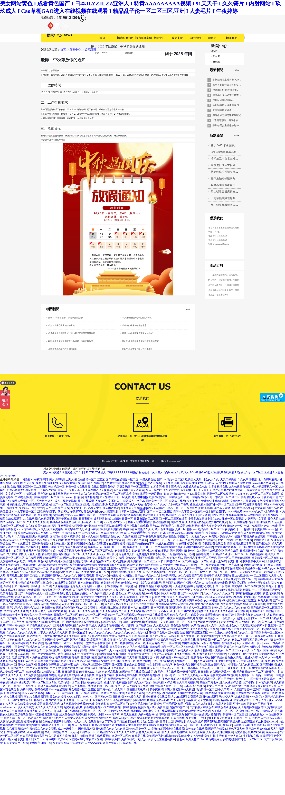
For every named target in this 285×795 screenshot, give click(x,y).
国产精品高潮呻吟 (101, 589)
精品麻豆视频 (139, 710)
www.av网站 (74, 696)
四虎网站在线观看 (92, 682)
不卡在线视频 (35, 625)
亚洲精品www (29, 614)
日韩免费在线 (12, 693)
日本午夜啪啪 (79, 735)
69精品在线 (178, 632)
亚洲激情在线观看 (173, 728)
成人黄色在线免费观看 (72, 714)
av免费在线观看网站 (42, 657)
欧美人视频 (264, 600)
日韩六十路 (102, 575)
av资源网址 (68, 604)
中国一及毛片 (70, 732)
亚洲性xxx (239, 703)
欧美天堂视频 (129, 714)
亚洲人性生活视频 (225, 579)
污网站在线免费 (79, 639)
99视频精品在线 (168, 589)
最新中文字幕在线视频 (223, 675)
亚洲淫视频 (241, 611)
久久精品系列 (81, 589)
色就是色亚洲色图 (208, 621)
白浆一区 (102, 685)
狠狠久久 (235, 664)
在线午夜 (262, 550)
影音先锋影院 (205, 653)
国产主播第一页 (190, 636)
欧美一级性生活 (144, 643)
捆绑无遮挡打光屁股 (199, 586)
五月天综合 (256, 639)
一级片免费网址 (253, 525)
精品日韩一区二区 (206, 689)
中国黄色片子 (20, 646)
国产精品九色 (32, 607)
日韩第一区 (74, 611)
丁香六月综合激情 (166, 579)
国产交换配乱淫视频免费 (256, 646)
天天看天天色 (32, 554)
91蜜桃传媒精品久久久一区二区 (51, 725)
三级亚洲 (24, 629)
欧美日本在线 (25, 661)
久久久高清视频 (247, 479)
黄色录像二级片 (105, 675)
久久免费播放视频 (249, 707)
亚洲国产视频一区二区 (55, 639)
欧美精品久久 (245, 507)
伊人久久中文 (26, 707)
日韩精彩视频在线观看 (248, 593)
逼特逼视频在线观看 (29, 650)
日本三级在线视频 (89, 582)
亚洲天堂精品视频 (264, 689)
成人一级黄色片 (67, 728)
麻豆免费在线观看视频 (204, 614)
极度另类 (150, 671)
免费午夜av (274, 511)
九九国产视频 (272, 490)
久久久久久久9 (146, 618)
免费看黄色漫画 (67, 618)
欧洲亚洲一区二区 (254, 629)
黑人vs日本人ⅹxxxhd (212, 596)
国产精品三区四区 (197, 632)
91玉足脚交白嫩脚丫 (220, 718)
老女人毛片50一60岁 (218, 685)
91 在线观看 (30, 518)
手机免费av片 (186, 650)
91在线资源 (29, 685)
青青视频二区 (15, 575)
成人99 (12, 589)
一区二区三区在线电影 (180, 646)
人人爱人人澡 (161, 625)
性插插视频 (217, 735)
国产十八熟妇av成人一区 (32, 593)
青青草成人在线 (134, 693)
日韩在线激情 (111, 739)
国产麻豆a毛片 (52, 718)
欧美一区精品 (182, 664)
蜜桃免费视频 (48, 675)
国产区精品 (31, 575)
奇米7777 (88, 696)
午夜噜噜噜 (120, 653)
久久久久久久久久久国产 (218, 593)
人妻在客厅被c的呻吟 (73, 650)
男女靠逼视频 (40, 536)
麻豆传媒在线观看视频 (161, 710)
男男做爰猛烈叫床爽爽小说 (245, 582)
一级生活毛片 (141, 582)
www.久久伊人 (257, 511)
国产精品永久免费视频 (140, 685)
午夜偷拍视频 (226, 693)
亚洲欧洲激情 (197, 732)
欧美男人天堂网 (163, 653)
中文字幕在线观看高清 (265, 668)
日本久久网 (120, 639)
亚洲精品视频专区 (241, 700)
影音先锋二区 (57, 621)
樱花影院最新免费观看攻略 (153, 718)
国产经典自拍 (144, 625)
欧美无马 (191, 718)
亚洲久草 (109, 682)
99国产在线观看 (186, 710)
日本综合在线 (40, 604)
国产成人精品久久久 (147, 575)
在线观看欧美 (205, 661)
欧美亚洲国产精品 (264, 653)
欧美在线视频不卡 (53, 721)
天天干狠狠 (133, 657)
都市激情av (228, 643)
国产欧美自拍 (71, 596)
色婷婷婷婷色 (266, 579)
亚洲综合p (269, 572)
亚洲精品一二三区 (185, 661)
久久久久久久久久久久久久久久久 (109, 632)
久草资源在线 (128, 742)
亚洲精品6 (256, 611)
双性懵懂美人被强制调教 (127, 725)
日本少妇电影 (224, 725)
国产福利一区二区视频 (75, 693)
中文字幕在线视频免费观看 (77, 579)
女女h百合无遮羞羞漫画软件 (158, 739)
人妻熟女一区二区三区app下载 (231, 650)
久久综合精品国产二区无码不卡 (150, 611)
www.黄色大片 (133, 696)
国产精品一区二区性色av (21, 618)
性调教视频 (271, 614)
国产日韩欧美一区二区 (250, 671)
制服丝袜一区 (8, 664)
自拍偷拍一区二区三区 (114, 703)
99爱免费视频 (163, 586)
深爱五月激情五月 (120, 636)
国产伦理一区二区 (249, 621)
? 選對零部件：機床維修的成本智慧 (231, 120)
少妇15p (259, 625)
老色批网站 (153, 664)
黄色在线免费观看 (73, 668)
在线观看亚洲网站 (226, 707)
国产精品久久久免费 (16, 611)
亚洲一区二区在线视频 (183, 611)
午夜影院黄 (29, 493)
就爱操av (27, 479)
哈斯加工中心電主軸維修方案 (228, 158)
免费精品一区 (28, 515)
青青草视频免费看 (216, 582)
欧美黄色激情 (8, 593)
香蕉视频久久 (111, 742)
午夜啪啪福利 (227, 614)
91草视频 (268, 611)
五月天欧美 (203, 639)
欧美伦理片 (143, 661)
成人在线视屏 (195, 721)
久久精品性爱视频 (18, 721)
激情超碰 (115, 661)
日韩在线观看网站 (213, 696)
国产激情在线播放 (98, 661)
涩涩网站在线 (57, 593)
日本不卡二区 (52, 693)
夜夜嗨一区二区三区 (235, 714)
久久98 (81, 625)
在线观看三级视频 (124, 589)
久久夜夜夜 (13, 728)
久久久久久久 (232, 607)
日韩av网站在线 (16, 625)
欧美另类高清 (35, 732)
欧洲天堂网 (105, 653)
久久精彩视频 (61, 586)
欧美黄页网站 (61, 742)
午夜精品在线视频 (140, 735)
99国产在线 (252, 710)
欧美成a (216, 710)
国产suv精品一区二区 (12, 522)
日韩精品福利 (158, 646)
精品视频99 (33, 636)
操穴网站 (118, 693)
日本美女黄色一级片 (16, 742)
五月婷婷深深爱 (126, 618)
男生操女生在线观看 (248, 693)
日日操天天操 (70, 671)
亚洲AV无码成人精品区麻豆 (178, 678)
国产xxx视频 (62, 678)
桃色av (180, 739)
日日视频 (117, 696)
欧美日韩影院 (28, 561)
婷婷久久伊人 (232, 646)
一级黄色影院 (188, 671)
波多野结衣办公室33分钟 (146, 721)
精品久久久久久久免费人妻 (46, 646)
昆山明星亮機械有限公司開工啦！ (231, 204)
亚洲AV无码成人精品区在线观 (30, 582)
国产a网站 (249, 682)
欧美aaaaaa (272, 732)
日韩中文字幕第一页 (100, 650)
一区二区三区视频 (233, 710)
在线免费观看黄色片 (67, 657)
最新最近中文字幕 (69, 675)
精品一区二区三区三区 (89, 604)
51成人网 (117, 689)
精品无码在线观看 (32, 693)
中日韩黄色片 (128, 586)
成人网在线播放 (208, 589)
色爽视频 (121, 682)
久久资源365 (258, 725)
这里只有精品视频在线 (94, 636)
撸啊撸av (55, 604)
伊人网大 (230, 696)
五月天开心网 (114, 596)
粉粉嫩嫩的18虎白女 (240, 653)
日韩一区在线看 (78, 632)
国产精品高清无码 (137, 629)
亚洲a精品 (220, 653)
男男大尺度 (118, 629)
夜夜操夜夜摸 (32, 710)
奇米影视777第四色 (122, 575)
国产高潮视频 (268, 664)
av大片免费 (271, 525)
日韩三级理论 (248, 550)
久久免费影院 (31, 675)
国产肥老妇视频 (161, 735)
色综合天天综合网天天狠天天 (87, 586)
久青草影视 (36, 643)
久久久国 (49, 625)
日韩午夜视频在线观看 (156, 696)
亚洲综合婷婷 (220, 700)
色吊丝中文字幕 (188, 589)
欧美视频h (260, 529)
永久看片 (256, 650)
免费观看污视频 (72, 707)
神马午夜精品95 (29, 547)
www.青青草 (112, 714)
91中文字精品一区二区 (25, 511)
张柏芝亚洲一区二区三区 (32, 486)
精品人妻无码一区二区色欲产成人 (32, 500)
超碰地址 (242, 618)
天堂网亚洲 (86, 600)
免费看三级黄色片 (101, 693)
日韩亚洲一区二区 (40, 586)
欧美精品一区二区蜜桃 (265, 557)
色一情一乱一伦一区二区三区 (21, 579)
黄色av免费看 (234, 596)
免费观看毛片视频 (109, 625)
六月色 (110, 593)
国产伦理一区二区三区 (248, 739)
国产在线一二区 (39, 568)
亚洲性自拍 (87, 675)
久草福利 (22, 653)
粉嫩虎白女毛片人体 (190, 693)
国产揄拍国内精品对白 (190, 582)
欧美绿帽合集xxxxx (174, 725)
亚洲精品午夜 (261, 540)
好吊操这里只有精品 (19, 504)
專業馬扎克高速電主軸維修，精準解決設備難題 (237, 95)
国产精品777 (221, 664)
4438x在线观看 (181, 657)
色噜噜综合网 (241, 725)
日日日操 (203, 671)
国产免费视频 (86, 575)
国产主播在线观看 (168, 671)
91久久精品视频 (21, 536)
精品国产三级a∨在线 (167, 643)
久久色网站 (177, 700)
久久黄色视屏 (90, 611)
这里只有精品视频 (137, 646)
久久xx (30, 525)
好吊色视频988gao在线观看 (51, 689)
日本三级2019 (20, 586)
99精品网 (167, 664)
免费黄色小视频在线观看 (249, 732)
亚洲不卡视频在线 (185, 653)
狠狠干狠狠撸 (203, 650)
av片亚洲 (86, 700)
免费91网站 (134, 639)
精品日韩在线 (264, 675)
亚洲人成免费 (198, 629)
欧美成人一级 (27, 507)
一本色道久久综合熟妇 (222, 632)
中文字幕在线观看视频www (130, 600)
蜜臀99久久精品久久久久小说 (216, 611)
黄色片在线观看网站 (36, 696)
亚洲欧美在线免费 (118, 710)
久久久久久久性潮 (37, 522)
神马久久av (269, 568)
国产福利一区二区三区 (93, 710)
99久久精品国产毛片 (190, 575)
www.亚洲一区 (138, 728)
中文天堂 (55, 668)
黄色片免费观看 (65, 625)
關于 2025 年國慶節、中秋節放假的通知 (234, 145)
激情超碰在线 (179, 732)
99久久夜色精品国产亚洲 (114, 611)
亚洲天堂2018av (195, 739)
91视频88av (154, 728)
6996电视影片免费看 (250, 504)
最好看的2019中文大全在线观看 (30, 668)
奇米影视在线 (8, 661)
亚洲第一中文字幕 (167, 618)
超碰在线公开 (255, 661)
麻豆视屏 (51, 739)
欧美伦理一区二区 (69, 682)
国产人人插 (48, 710)
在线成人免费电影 (147, 589)
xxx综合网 (173, 636)
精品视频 (160, 596)
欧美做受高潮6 (138, 703)
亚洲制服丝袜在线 (143, 579)
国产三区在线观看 (133, 671)
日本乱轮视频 (264, 682)
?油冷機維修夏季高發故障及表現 (230, 152)
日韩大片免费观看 (28, 589)
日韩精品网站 (51, 703)
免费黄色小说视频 (98, 607)
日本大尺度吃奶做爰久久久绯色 (61, 636)
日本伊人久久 (233, 735)
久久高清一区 (71, 700)
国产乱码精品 (15, 607)
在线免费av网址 (264, 636)
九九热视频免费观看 (73, 703)
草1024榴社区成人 (35, 529)
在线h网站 (113, 586)
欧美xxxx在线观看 (196, 728)
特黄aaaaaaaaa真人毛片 (13, 540)
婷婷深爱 (270, 554)
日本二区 (168, 721)
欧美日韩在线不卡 (69, 653)
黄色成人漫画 (144, 732)
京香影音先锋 (94, 739)
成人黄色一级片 (188, 596)
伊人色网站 (203, 710)
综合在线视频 (157, 629)
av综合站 (170, 682)
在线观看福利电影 (266, 596)
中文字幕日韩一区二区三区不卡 (177, 621)
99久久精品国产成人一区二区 (236, 636)
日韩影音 (163, 714)
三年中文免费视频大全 (43, 653)
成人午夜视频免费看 (142, 604)
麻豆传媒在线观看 (20, 714)
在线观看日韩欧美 (96, 668)
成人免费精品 (270, 515)
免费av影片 (162, 700)
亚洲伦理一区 (8, 532)
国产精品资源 (122, 721)
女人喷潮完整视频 (187, 682)
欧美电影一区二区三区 (242, 600)
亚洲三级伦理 (54, 596)
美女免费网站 (213, 714)
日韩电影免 (177, 714)
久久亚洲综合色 (231, 682)
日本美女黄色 (117, 646)
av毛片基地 (120, 650)
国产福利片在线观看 (201, 707)
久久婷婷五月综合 (59, 735)
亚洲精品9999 (101, 700)
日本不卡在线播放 (67, 629)
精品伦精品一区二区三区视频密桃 (216, 678)
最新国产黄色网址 (210, 682)
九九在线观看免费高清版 (186, 696)
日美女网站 (210, 693)
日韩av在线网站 (26, 664)
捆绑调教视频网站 (144, 700)
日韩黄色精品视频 (132, 707)
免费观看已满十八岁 (266, 507)
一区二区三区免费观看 (266, 493)
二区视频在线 (23, 497)
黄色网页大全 (236, 728)
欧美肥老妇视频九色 (54, 607)
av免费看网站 (168, 693)
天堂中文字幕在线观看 (97, 643)
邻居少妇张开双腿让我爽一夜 (55, 664)
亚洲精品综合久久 (105, 579)
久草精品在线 (199, 625)
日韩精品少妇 (275, 536)
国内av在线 (269, 650)
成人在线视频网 (13, 696)
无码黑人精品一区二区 (168, 685)
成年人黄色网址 (83, 664)
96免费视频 (93, 703)
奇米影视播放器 (47, 618)
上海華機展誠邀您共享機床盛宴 (230, 198)
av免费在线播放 (52, 700)
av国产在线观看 (110, 707)
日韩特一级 (241, 718)
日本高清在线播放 (194, 685)
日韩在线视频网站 (162, 661)
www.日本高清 (272, 643)
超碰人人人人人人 (76, 721)
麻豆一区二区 (120, 735)
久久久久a (244, 632)
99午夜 (268, 639)
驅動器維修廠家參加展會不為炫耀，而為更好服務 (70, 341)
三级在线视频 (51, 650)
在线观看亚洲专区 (271, 735)
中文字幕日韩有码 (31, 700)
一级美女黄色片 (253, 490)
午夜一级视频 (52, 732)
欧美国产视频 (20, 657)
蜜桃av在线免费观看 (191, 618)
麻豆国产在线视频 (101, 639)
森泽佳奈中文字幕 (253, 561)
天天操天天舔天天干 (140, 653)
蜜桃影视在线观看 (36, 621)
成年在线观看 (100, 646)
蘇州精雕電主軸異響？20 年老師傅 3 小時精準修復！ (240, 79)
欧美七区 (217, 607)
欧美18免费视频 (274, 661)
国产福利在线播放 (202, 664)
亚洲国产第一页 (246, 579)
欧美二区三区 (240, 639)
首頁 (102, 37)
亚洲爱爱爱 (170, 703)
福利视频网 (257, 554)
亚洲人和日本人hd (256, 657)
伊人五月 (152, 668)
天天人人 (172, 596)
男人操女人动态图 (73, 718)
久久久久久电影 (13, 710)
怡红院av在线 (77, 739)
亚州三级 (117, 664)
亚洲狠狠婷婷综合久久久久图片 (262, 564)
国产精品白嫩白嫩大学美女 (227, 657)
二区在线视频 (118, 607)
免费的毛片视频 (9, 564)
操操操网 (155, 582)
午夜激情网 (152, 693)
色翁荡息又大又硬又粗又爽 (260, 685)
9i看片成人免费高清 (156, 707)
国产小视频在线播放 (84, 685)
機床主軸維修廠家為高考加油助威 (231, 178)
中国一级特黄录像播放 (261, 678)
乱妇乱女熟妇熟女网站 (234, 604)
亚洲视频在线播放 (121, 700)
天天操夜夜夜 (254, 500)
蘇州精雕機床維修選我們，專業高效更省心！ (236, 105)
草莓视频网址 (214, 739)
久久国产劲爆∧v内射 (222, 671)
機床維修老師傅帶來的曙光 (227, 115)
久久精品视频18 (111, 671)
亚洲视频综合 (273, 561)
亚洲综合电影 (102, 629)
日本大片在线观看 (139, 607)
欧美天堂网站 (168, 575)
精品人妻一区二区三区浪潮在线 (23, 718)
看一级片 (256, 643)
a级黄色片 (271, 671)
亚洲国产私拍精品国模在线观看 (39, 572)
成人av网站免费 (103, 600)
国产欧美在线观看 (178, 629)
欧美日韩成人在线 (90, 671)
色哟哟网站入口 (76, 607)
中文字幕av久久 (227, 689)
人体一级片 (274, 657)
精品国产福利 (40, 532)
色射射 (40, 507)
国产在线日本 (15, 554)
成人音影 (242, 696)
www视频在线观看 (263, 483)
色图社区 (121, 593)
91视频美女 (10, 507)
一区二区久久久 (221, 639)
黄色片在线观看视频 (207, 604)
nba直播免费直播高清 (45, 714)
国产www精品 (93, 742)
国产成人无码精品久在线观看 (145, 682)
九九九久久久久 (30, 639)
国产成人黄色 (158, 636)
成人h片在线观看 (159, 600)
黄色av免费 (239, 661)
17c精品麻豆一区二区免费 (55, 589)
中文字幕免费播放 (149, 675)
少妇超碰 (228, 739)
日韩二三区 (153, 678)
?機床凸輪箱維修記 (223, 100)
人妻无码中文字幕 (256, 518)
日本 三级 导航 (222, 586)
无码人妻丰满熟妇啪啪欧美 (54, 685)
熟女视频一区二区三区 (82, 689)
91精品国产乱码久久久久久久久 (58, 575)
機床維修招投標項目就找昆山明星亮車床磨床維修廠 (71, 333)
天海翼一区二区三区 (66, 614)
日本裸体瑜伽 (145, 586)
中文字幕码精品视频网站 (263, 547)
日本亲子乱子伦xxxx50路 (268, 700)
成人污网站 (128, 625)
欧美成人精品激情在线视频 (254, 532)
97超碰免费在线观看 (253, 536)
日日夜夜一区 (117, 685)
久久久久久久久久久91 (48, 707)
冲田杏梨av (226, 629)
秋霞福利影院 (242, 589)
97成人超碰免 (136, 593)
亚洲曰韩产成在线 (23, 483)
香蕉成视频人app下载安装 (256, 497)
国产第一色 (104, 689)
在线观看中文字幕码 (100, 721)
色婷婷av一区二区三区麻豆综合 (121, 614)
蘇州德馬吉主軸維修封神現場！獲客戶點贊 (235, 125)
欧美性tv (14, 614)
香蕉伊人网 (24, 532)
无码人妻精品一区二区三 (29, 596)
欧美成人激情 (96, 714)
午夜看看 (35, 721)
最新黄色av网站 (200, 657)
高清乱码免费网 (213, 721)
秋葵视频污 (192, 700)
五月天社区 (243, 643)
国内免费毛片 (257, 714)
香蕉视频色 (175, 607)
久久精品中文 (139, 632)
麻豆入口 (118, 718)
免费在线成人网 (130, 739)
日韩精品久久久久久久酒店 (112, 728)
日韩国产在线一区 (159, 632)
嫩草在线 (22, 568)
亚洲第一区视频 (256, 703)
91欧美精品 (226, 589)
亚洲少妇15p (146, 596)
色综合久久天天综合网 (239, 625)
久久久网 (212, 629)
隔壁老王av (124, 579)
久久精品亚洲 (34, 557)
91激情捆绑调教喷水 (136, 689)
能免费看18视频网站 (93, 596)
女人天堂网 (47, 678)
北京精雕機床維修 (222, 110)
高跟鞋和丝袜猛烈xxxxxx (262, 721)
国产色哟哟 (45, 614)
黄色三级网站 (80, 725)
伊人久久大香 (8, 568)
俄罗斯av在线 (251, 735)
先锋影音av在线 (51, 671)
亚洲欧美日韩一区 (40, 742)
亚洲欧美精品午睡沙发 (77, 646)
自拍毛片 (254, 718)
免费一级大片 (8, 739)
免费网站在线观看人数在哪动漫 (175, 604)
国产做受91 (245, 689)
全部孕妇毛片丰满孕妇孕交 (186, 600)
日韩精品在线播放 (100, 725)
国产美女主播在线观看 (209, 646)
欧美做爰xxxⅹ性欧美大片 (220, 618)
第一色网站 (43, 600)
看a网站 (223, 600)
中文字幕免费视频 (198, 735)
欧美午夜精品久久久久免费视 (39, 728)
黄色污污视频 (271, 593)
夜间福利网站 (20, 643)
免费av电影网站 (147, 714)
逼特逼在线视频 (152, 650)
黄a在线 (11, 486)
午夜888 (202, 718)
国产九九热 (86, 629)
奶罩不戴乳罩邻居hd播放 (21, 490)
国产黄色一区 (103, 696)
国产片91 (237, 685)
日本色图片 (177, 718)
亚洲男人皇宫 (31, 550)
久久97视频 (211, 600)
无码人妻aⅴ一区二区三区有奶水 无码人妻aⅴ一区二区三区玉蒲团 (199, 668)
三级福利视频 (89, 657)
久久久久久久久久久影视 (21, 632)
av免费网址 (214, 643)
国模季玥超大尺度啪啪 (217, 575)
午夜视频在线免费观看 (25, 678)
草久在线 (14, 639)
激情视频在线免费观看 (111, 657)
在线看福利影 (28, 564)
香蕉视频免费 (92, 707)
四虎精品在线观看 (250, 572)
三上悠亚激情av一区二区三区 (249, 575)
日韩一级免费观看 (133, 621)
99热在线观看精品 (20, 604)
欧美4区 (63, 739)
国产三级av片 (86, 728)
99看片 (270, 586)
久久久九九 (199, 703)
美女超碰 (248, 596)
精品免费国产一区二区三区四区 (63, 643)
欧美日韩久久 (162, 732)
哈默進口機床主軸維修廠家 (227, 165)
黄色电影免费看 (180, 625)
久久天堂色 (155, 703)
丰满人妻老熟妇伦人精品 (179, 689)
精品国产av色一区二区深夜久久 (127, 678)
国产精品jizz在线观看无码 (81, 621)
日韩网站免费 (262, 522)
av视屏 (238, 629)
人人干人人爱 (216, 625)
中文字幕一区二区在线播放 (248, 586)
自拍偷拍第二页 (178, 707)
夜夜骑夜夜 (10, 629)
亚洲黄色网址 (223, 661)
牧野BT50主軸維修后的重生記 (228, 90)
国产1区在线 (262, 543)
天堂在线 (205, 700)
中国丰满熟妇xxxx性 (194, 643)
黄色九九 (267, 621)
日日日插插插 (245, 529)
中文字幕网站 (23, 725)
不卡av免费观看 (21, 543)
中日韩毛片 (77, 742)
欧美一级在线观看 (152, 614)
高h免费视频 (163, 657)
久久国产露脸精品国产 (33, 735)
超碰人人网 (7, 703)
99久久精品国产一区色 (64, 600)
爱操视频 (150, 621)
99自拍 (245, 607)
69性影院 (126, 582)
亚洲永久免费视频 (135, 664)
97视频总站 (266, 710)
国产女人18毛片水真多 (195, 675)
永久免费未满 (97, 593)
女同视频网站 (209, 636)
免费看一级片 (269, 693)
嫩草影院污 (269, 582)
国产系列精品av (217, 728)
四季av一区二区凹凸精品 (264, 618)
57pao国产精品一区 (109, 621)
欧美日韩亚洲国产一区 (31, 739)
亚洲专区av (148, 657)
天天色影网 (179, 586)
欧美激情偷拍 (151, 639)
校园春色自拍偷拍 (127, 675)
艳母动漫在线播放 (77, 593)
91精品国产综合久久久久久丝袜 (116, 732)
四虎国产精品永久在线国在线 (178, 639)
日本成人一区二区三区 (196, 607)
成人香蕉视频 (257, 604)
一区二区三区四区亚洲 (201, 725)
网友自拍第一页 (49, 579)
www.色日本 (275, 529)
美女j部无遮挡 (228, 621)
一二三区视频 (260, 589)
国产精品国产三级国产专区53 (195, 579)
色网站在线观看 (56, 611)
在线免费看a (33, 671)
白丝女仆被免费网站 (43, 629)
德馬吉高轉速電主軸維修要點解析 (230, 85)
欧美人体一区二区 (90, 614)
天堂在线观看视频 (100, 735)
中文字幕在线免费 (15, 636)
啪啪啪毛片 (134, 650)
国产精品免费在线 (235, 721)
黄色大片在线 (276, 518)
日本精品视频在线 (15, 732)
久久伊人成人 (38, 611)
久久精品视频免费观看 (28, 703)
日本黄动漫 (130, 596)
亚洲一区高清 (102, 664)
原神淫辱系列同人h (156, 593)
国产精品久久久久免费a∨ (70, 661)
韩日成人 (91, 625)
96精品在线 (179, 735)
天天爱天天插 (89, 653)
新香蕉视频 (156, 689)
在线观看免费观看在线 (98, 718)
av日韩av (130, 718)
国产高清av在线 (194, 714)
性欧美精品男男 (152, 725)
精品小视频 (185, 703)
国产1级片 (275, 589)
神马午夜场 (169, 650)
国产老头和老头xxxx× (250, 614)
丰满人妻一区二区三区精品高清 (97, 618)
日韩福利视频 (140, 636)
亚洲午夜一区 (247, 675)
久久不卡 (245, 668)
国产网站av (169, 582)
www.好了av (256, 696)
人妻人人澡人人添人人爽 (53, 632)
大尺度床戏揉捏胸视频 (219, 732)
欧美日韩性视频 (110, 582)
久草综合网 (129, 661)
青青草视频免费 (44, 661)
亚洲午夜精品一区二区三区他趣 (127, 668)
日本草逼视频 (159, 607)
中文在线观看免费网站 (63, 582)
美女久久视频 (58, 696)
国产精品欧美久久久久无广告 (89, 678)
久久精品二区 (250, 664)
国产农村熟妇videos (257, 728)
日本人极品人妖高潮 (219, 703)
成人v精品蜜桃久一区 (265, 486)
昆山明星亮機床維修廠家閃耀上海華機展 (235, 191)
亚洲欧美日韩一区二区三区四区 (38, 682)
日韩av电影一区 (171, 675)
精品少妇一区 (253, 568)
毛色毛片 (184, 614)
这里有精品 (171, 614)
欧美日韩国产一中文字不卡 (186, 593)
